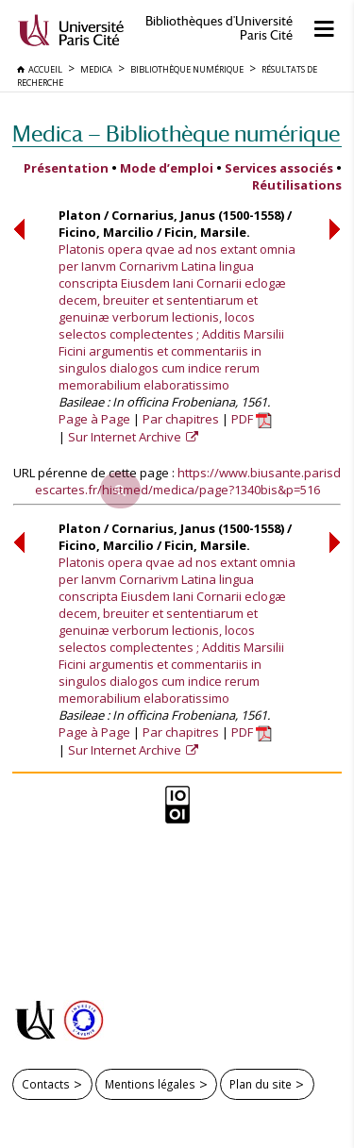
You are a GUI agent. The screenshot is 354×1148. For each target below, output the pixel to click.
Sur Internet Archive (126, 436)
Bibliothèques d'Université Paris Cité (219, 28)
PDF (251, 418)
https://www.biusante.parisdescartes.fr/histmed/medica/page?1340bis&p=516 (188, 481)
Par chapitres (181, 418)
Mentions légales (150, 1083)
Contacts (46, 1083)
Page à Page (94, 418)
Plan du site (260, 1083)
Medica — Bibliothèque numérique (176, 133)
